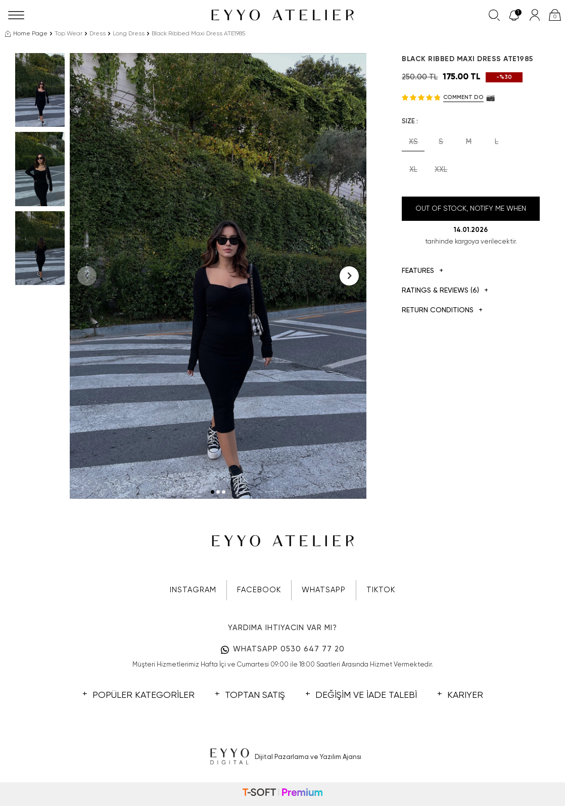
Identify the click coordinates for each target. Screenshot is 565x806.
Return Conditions (442, 310)
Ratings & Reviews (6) (445, 291)
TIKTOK (380, 590)
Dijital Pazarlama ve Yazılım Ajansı (282, 757)
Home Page (26, 33)
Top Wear (68, 34)
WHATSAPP (324, 590)
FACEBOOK (259, 590)
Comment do (463, 97)
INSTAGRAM (193, 590)
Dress (97, 34)
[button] (212, 492)
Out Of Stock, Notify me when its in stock (470, 213)
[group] (218, 276)
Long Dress (129, 34)
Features (422, 271)
